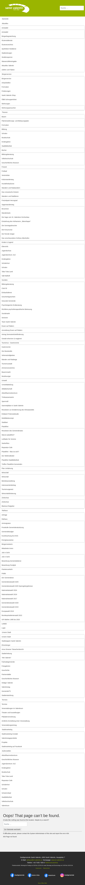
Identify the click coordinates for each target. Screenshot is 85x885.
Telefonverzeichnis (51, 863)
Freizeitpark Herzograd (9, 200)
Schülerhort (6, 263)
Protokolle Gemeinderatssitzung (13, 527)
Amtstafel (5, 28)
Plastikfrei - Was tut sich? (10, 452)
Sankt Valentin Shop (9, 95)
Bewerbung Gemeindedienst (11, 561)
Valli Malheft (6, 276)
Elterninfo (5, 246)
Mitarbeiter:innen (7, 548)
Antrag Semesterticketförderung (13, 334)
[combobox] (72, 8)
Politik (4, 573)
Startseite (5, 19)
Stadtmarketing (7, 729)
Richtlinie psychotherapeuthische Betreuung (17, 309)
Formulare (5, 87)
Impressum (38, 868)
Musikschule (6, 138)
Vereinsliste (6, 175)
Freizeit (4, 167)
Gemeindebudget (8, 532)
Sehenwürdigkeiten (8, 355)
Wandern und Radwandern (11, 188)
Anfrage (4, 515)
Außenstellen (6, 751)
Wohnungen (6, 104)
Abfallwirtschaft (7, 389)
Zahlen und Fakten (8, 70)
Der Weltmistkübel (8, 456)
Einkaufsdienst (7, 292)
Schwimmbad (6, 793)
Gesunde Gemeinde (8, 301)
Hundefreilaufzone (8, 184)
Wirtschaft (5, 472)
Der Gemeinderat (8, 578)
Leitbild (4, 624)
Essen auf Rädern (8, 326)
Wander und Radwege (9, 359)
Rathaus (5, 510)
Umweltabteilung (7, 385)
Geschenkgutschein (8, 297)
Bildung (4, 129)
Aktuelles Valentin (8, 65)
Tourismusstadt (7, 364)
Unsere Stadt (6, 632)
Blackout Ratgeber (8, 506)
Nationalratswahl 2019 (9, 594)
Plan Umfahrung (7, 468)
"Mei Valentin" (6, 658)
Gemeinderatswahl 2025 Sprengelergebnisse (17, 586)
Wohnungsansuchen (9, 108)
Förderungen (6, 91)
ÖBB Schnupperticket (9, 99)
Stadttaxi (5, 422)
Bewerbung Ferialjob (9, 565)
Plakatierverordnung (8, 717)
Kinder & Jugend (7, 242)
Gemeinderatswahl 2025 (10, 582)
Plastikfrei (5, 426)
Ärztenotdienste (7, 40)
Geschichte (5, 670)
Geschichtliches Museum (10, 163)
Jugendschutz (6, 251)
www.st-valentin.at (57, 860)
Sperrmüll (5, 401)
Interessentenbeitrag (9, 485)
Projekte (4, 742)
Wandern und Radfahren (10, 196)
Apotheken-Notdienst (9, 49)
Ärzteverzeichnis (7, 45)
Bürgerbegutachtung (9, 36)
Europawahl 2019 (8, 611)
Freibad (4, 171)
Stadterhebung (7, 653)
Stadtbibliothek (7, 146)
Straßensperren (7, 57)
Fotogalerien (6, 666)
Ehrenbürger (6, 645)
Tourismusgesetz (7, 489)
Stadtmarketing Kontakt (10, 734)
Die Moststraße (7, 351)
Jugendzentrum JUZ (9, 255)
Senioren (5, 318)
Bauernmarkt (6, 372)
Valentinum (5, 805)
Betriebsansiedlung (8, 481)
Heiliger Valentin (7, 683)
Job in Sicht (6, 552)
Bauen (4, 117)
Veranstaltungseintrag (9, 725)
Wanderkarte (6, 213)
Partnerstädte (6, 674)
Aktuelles (5, 23)
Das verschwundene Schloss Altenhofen (15, 238)
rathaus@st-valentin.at (34, 860)
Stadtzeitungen (7, 53)
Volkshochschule (7, 158)
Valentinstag (6, 687)
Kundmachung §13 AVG (10, 536)
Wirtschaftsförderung (9, 493)
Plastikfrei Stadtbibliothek (10, 460)
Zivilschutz (5, 498)
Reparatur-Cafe (7, 447)
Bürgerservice (6, 74)
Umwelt (4, 380)
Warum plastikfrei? (8, 435)
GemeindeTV (6, 691)
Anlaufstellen (6, 83)
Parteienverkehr (7, 569)
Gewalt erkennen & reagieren (12, 338)
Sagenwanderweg (8, 204)
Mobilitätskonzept (8, 418)
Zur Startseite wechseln (12, 829)
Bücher (4, 150)
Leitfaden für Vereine (9, 439)
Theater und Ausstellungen (11, 712)
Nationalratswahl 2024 (9, 590)
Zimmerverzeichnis (8, 368)
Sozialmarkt (6, 313)
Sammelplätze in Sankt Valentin (12, 405)
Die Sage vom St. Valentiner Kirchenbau (15, 217)
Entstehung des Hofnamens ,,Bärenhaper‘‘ (16, 221)
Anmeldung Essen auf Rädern (12, 330)
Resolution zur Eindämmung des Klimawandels (18, 410)
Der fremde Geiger (8, 234)
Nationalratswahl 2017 (9, 599)
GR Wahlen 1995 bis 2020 (11, 619)
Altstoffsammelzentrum (9, 393)
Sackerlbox (5, 443)
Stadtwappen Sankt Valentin (11, 641)
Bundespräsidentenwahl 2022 (12, 615)
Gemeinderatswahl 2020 (10, 603)
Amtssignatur (6, 523)
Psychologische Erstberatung (12, 305)
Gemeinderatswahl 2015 (10, 607)
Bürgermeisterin (7, 544)
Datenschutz (46, 868)
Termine (4, 700)
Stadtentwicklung (7, 695)
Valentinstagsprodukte (9, 738)
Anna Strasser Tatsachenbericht (13, 649)
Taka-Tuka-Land (7, 271)
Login (3, 628)
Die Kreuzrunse (7, 230)
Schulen (4, 133)
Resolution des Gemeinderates (12, 431)
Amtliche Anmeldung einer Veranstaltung (16, 721)
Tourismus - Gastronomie (10, 343)
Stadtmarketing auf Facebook (12, 746)
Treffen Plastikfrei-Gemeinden (12, 464)
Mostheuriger (6, 376)
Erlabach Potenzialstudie (10, 414)
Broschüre (5, 209)
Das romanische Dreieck (10, 192)
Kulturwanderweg (8, 179)
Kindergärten (6, 142)
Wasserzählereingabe (9, 61)
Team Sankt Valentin (9, 322)
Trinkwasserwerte (8, 397)
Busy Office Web (42, 883)
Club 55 (4, 288)
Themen (5, 112)
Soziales (5, 280)
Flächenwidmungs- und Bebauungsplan (15, 121)
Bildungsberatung (8, 154)
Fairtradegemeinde (8, 662)
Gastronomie (6, 347)
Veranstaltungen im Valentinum (12, 708)
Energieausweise (8, 540)
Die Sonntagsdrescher (9, 225)
